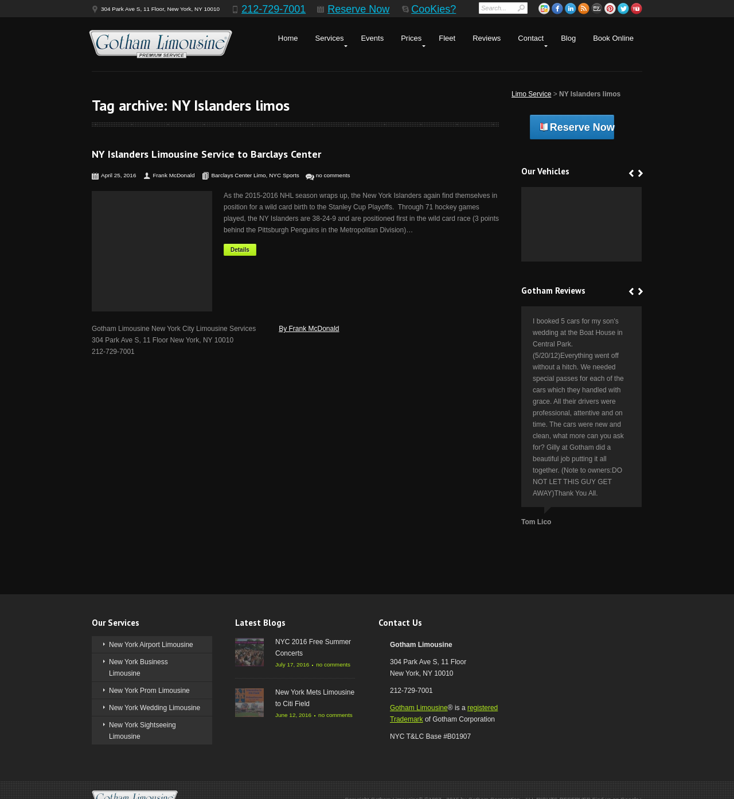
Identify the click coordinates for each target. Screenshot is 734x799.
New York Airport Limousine (151, 645)
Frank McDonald (173, 175)
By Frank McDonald (309, 329)
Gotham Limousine (419, 708)
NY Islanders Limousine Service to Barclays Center (206, 154)
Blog (568, 38)
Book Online (613, 38)
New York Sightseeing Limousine (142, 730)
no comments (333, 175)
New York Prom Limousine (149, 691)
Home (288, 38)
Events (372, 38)
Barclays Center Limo (238, 175)
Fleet (447, 38)
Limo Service (531, 94)
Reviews (487, 38)
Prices (411, 38)
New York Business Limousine (138, 667)
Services (329, 38)
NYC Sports (284, 175)
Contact (531, 38)
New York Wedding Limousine (154, 708)
